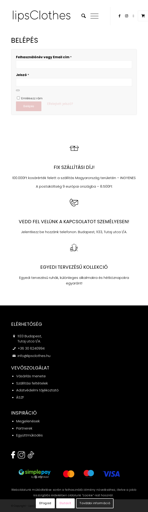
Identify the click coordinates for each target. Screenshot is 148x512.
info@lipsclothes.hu (34, 355)
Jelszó (22, 75)
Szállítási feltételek (32, 383)
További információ (95, 503)
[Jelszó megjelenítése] (18, 90)
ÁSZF (20, 397)
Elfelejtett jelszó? (60, 104)
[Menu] (92, 16)
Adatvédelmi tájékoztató (37, 390)
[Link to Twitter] (133, 15)
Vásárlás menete (31, 376)
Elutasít (65, 503)
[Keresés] (81, 16)
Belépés (28, 106)
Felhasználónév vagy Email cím (44, 57)
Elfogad (45, 503)
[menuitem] (81, 16)
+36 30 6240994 (31, 348)
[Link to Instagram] (126, 15)
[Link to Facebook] (119, 15)
